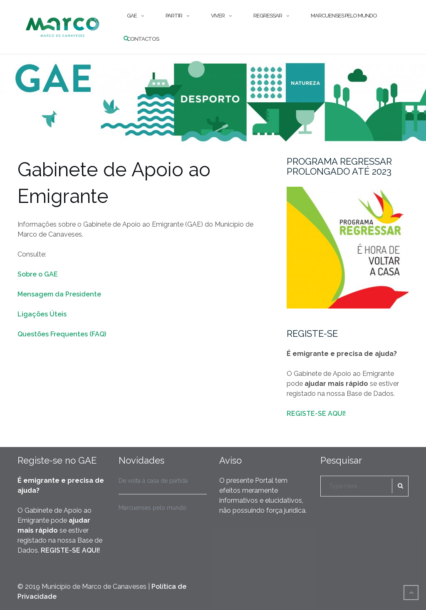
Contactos (143, 39)
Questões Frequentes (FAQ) (61, 334)
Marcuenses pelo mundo (344, 15)
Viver (218, 15)
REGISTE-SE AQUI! (316, 413)
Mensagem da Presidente (59, 294)
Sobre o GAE (37, 274)
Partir (174, 15)
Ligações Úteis (42, 314)
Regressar (267, 15)
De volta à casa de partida (153, 480)
